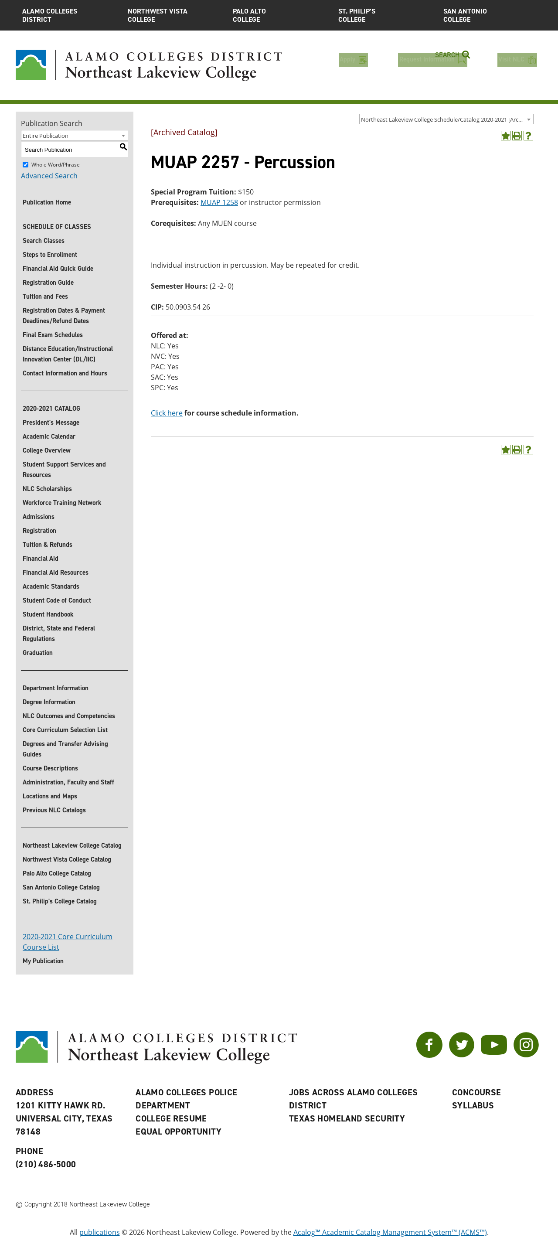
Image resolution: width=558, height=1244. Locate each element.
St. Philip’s (384, 15)
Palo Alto (279, 15)
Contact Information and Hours (65, 373)
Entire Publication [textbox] (45, 136)
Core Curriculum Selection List (65, 730)
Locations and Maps (50, 796)
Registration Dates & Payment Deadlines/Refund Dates (64, 315)
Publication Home (47, 202)
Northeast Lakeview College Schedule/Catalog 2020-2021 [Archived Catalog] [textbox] (447, 119)
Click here (167, 413)
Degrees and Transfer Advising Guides (65, 749)
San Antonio (489, 15)
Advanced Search (49, 176)
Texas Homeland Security (347, 1118)
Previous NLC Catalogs (54, 810)
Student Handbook (48, 614)
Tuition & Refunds (47, 544)
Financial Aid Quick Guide (58, 268)
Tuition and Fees (45, 296)
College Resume (171, 1118)
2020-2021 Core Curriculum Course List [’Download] (67, 942)
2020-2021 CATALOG (51, 408)
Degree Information (49, 702)
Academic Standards (51, 586)
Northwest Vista (174, 15)
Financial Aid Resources (55, 572)
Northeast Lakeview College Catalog (72, 845)
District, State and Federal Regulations (59, 633)
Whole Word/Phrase (55, 164)
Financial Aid (40, 558)
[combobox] (446, 119)
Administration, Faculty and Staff (68, 782)
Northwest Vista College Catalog (67, 859)
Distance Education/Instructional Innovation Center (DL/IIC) (68, 354)
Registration (39, 530)
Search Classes (44, 240)
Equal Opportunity (178, 1131)
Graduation (38, 652)
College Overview (47, 450)
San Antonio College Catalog (61, 887)
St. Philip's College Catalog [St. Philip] (60, 901)
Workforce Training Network (62, 502)
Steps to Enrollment (50, 254)
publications (99, 1232)
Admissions (38, 516)
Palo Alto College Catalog (57, 873)
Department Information (55, 688)
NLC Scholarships (47, 488)
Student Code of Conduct (57, 600)
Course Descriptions (50, 768)
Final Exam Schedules (53, 335)
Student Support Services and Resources (64, 469)
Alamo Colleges (68, 15)
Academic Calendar (49, 436)
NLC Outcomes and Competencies (69, 716)
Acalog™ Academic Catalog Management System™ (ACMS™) (390, 1232)
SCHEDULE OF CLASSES (57, 226)
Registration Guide (48, 282)
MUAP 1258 (219, 202)
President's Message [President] (51, 422)
